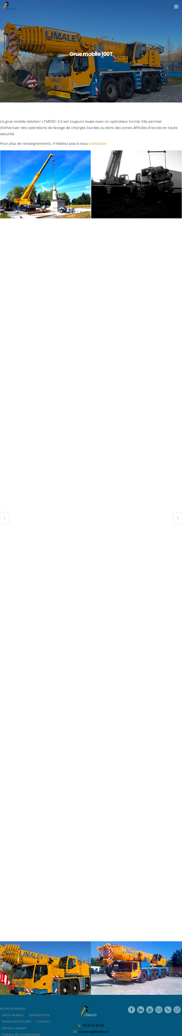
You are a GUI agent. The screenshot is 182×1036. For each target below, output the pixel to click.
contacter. (98, 143)
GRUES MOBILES (13, 1015)
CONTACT (44, 1022)
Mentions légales (14, 1028)
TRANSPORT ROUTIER (16, 1022)
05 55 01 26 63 (93, 1025)
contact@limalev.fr (94, 1032)
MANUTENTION (39, 1015)
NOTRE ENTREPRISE (13, 1009)
